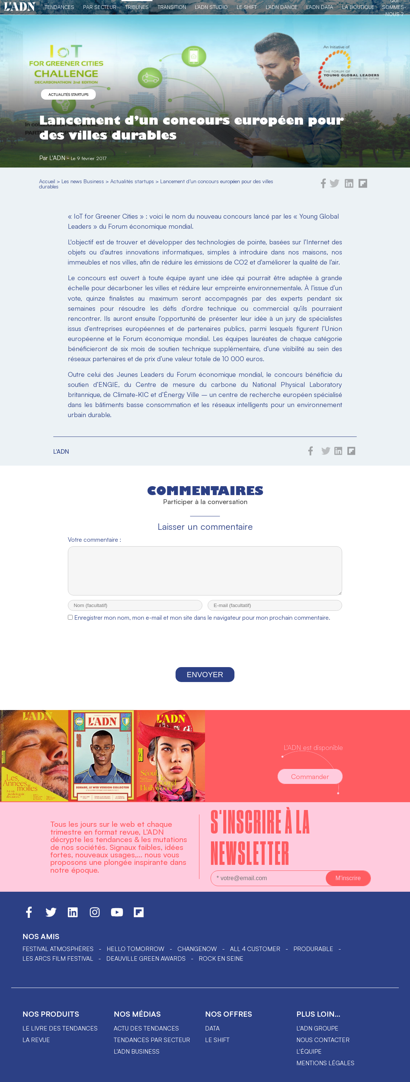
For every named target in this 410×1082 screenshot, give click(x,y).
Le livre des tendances (60, 1035)
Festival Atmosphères (58, 955)
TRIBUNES (137, 7)
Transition (172, 7)
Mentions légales (325, 1069)
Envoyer (205, 681)
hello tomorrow (135, 955)
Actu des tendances (146, 1035)
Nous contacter (323, 1046)
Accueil (47, 181)
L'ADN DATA (319, 7)
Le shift (217, 1046)
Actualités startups (68, 94)
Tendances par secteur (152, 1046)
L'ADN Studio (211, 7)
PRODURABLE (313, 955)
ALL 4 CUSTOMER (255, 955)
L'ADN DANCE (281, 7)
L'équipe (309, 1058)
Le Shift (247, 7)
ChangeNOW (197, 955)
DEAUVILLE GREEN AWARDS (146, 965)
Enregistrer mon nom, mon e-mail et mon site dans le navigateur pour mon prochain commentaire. (202, 624)
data (212, 1035)
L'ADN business (137, 1058)
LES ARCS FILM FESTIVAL (57, 965)
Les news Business (83, 181)
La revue (36, 1046)
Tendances (59, 7)
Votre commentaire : (94, 539)
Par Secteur (99, 7)
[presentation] (205, 652)
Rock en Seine (221, 965)
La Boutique (358, 7)
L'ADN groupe (317, 1035)
